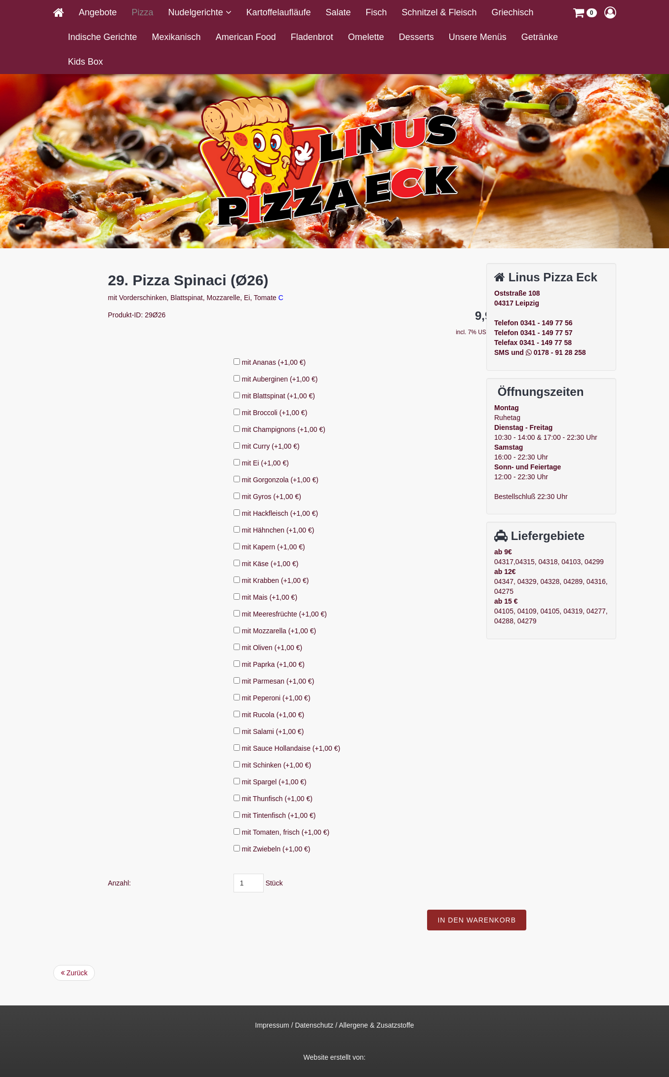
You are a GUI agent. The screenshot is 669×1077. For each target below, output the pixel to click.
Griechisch (513, 12)
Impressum (272, 1025)
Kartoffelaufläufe (278, 12)
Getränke (539, 37)
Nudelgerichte (197, 12)
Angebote (98, 12)
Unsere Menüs (478, 37)
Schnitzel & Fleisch (439, 12)
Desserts (416, 37)
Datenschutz (314, 1025)
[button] (585, 12)
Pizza (143, 12)
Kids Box (85, 62)
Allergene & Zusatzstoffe (376, 1025)
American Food (246, 37)
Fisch (376, 12)
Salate (338, 12)
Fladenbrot (312, 37)
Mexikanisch (176, 37)
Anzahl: (224, 883)
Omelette (366, 37)
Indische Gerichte (102, 37)
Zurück (74, 973)
